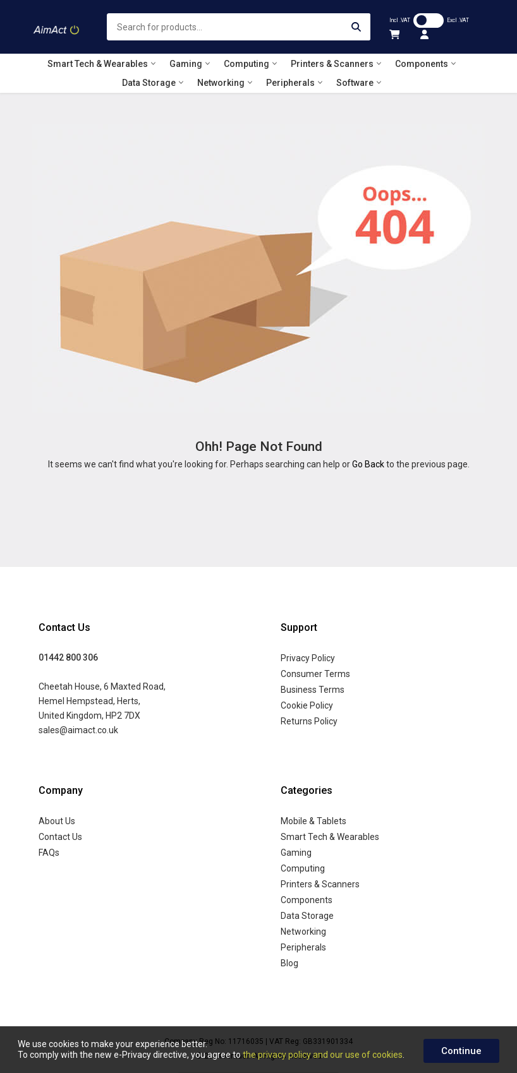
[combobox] (238, 26)
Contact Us (60, 837)
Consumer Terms (315, 674)
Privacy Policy (308, 658)
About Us (57, 821)
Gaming (296, 853)
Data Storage (307, 916)
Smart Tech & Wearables (330, 837)
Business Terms (312, 690)
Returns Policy (309, 721)
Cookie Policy (307, 705)
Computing (303, 868)
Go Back (368, 464)
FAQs (49, 853)
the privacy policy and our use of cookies (323, 1055)
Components (306, 900)
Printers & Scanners (320, 884)
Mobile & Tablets (313, 821)
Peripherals (303, 947)
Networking (303, 931)
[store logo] (57, 27)
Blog (289, 963)
